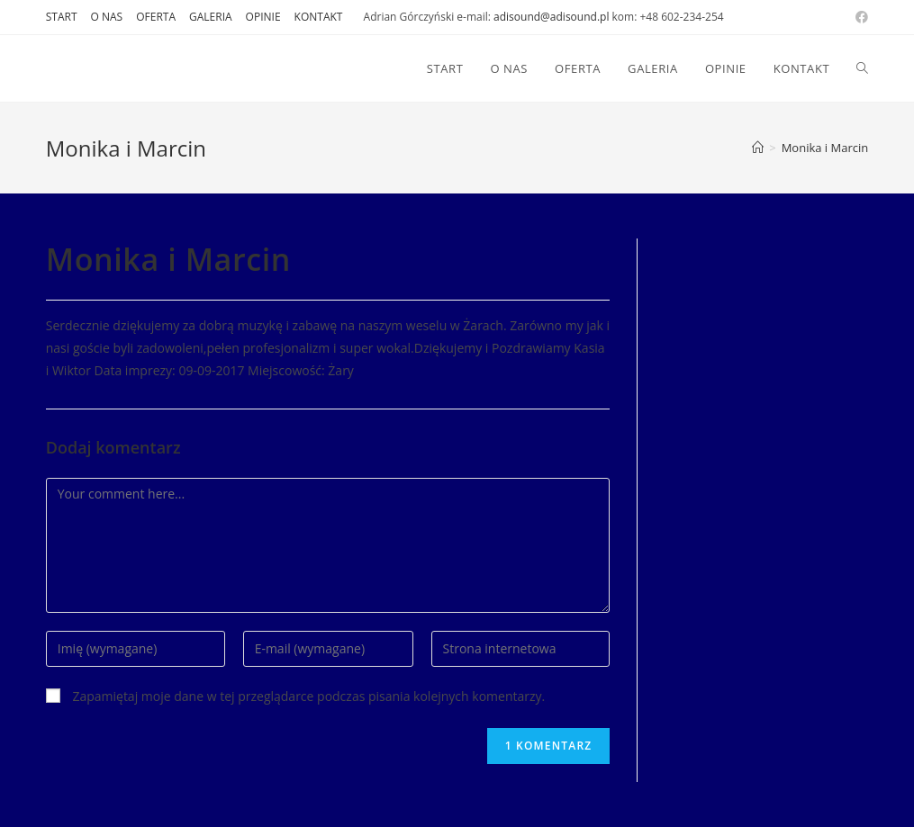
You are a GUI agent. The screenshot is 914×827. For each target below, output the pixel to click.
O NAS (107, 16)
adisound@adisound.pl (551, 16)
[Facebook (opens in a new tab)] (859, 17)
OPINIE (263, 16)
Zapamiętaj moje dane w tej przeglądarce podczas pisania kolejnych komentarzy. (308, 696)
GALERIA (210, 16)
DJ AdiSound (108, 68)
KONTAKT (318, 16)
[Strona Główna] (758, 147)
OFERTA (156, 16)
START (61, 16)
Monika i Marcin (825, 147)
